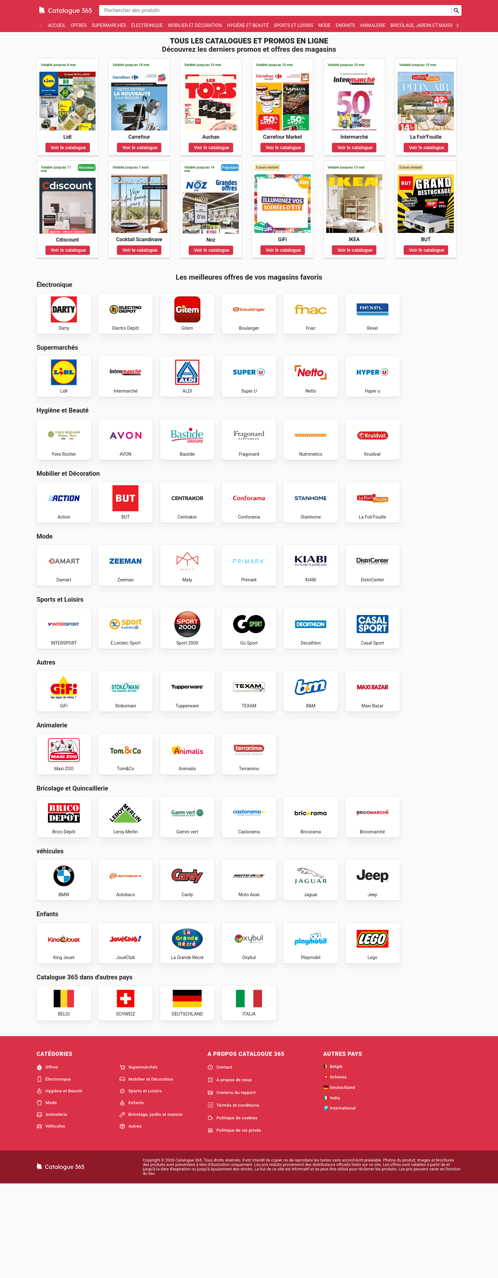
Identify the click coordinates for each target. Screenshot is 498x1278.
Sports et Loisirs (293, 25)
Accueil (57, 25)
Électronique (147, 25)
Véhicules (51, 1219)
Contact (219, 1160)
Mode (324, 25)
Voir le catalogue (68, 147)
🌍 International (339, 1201)
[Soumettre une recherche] (456, 10)
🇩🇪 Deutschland (339, 1180)
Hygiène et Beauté (247, 25)
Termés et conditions (233, 1198)
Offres (79, 25)
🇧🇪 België (333, 1159)
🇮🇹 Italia (331, 1190)
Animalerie (372, 25)
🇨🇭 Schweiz (335, 1169)
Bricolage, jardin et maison (422, 25)
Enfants (345, 25)
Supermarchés (109, 25)
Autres (130, 1219)
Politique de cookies (232, 1211)
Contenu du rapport (231, 1186)
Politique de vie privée (234, 1223)
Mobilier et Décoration (195, 25)
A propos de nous (229, 1173)
